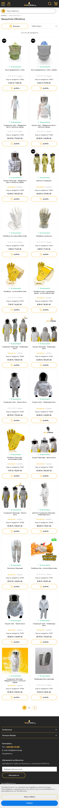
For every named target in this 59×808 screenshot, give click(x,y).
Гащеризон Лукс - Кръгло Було (15, 402)
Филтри (16, 26)
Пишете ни (7, 754)
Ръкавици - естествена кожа (15, 291)
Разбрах (29, 803)
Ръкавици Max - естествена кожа (44, 568)
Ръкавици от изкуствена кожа (15, 236)
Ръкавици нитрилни (44, 236)
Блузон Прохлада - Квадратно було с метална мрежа (14, 181)
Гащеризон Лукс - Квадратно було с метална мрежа (15, 126)
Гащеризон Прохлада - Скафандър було (15, 347)
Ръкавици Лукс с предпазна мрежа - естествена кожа (44, 292)
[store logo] (29, 3)
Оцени (20, 76)
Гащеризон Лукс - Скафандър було (44, 624)
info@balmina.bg (15, 750)
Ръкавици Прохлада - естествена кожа (15, 458)
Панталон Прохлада (15, 568)
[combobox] (28, 11)
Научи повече (29, 797)
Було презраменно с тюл (15, 70)
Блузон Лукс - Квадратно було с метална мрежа (44, 126)
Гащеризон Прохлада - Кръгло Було (15, 513)
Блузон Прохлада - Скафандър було (44, 347)
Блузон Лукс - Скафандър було (44, 402)
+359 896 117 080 (13, 747)
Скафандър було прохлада (44, 679)
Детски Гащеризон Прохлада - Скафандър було (44, 513)
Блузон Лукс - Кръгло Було (15, 623)
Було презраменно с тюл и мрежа (44, 70)
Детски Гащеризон (43, 180)
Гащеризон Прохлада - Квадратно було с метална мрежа (15, 680)
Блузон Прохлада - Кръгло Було (44, 457)
